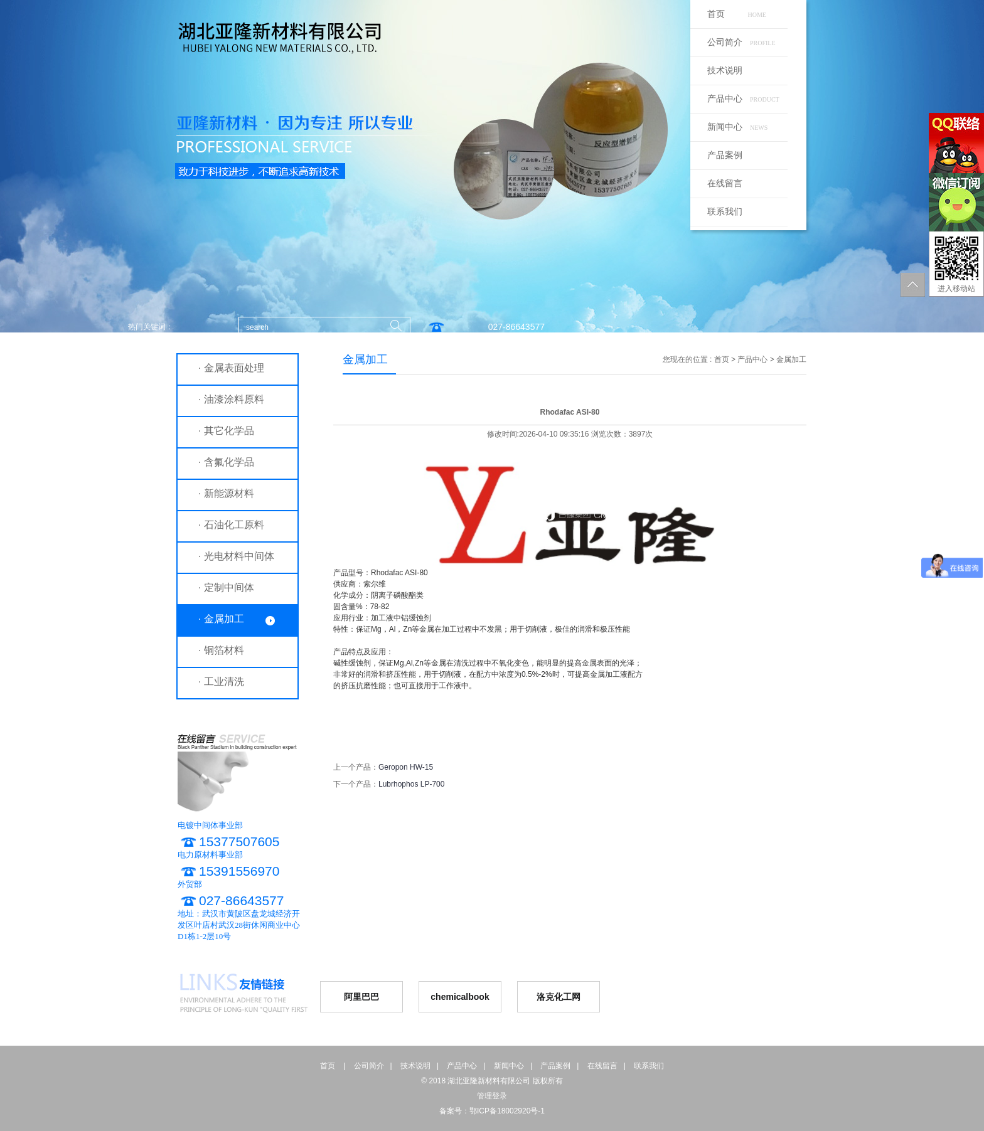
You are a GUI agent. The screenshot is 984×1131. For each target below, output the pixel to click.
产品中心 (743, 99)
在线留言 (724, 183)
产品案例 (724, 155)
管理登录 (492, 1095)
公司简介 (741, 42)
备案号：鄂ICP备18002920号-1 (492, 1111)
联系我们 (724, 211)
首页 (736, 14)
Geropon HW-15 (405, 767)
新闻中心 (737, 127)
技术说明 (724, 70)
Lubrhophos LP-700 (411, 784)
